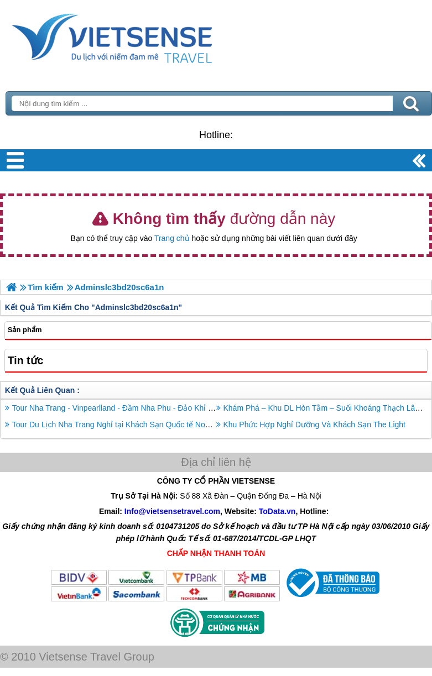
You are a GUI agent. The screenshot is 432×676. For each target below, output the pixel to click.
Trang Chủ (139, 36)
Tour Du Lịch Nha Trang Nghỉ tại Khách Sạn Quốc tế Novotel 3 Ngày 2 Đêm (142, 424)
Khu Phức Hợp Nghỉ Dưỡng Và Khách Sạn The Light (314, 424)
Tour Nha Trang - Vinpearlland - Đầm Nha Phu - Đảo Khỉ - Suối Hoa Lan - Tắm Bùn (155, 407)
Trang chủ (172, 238)
